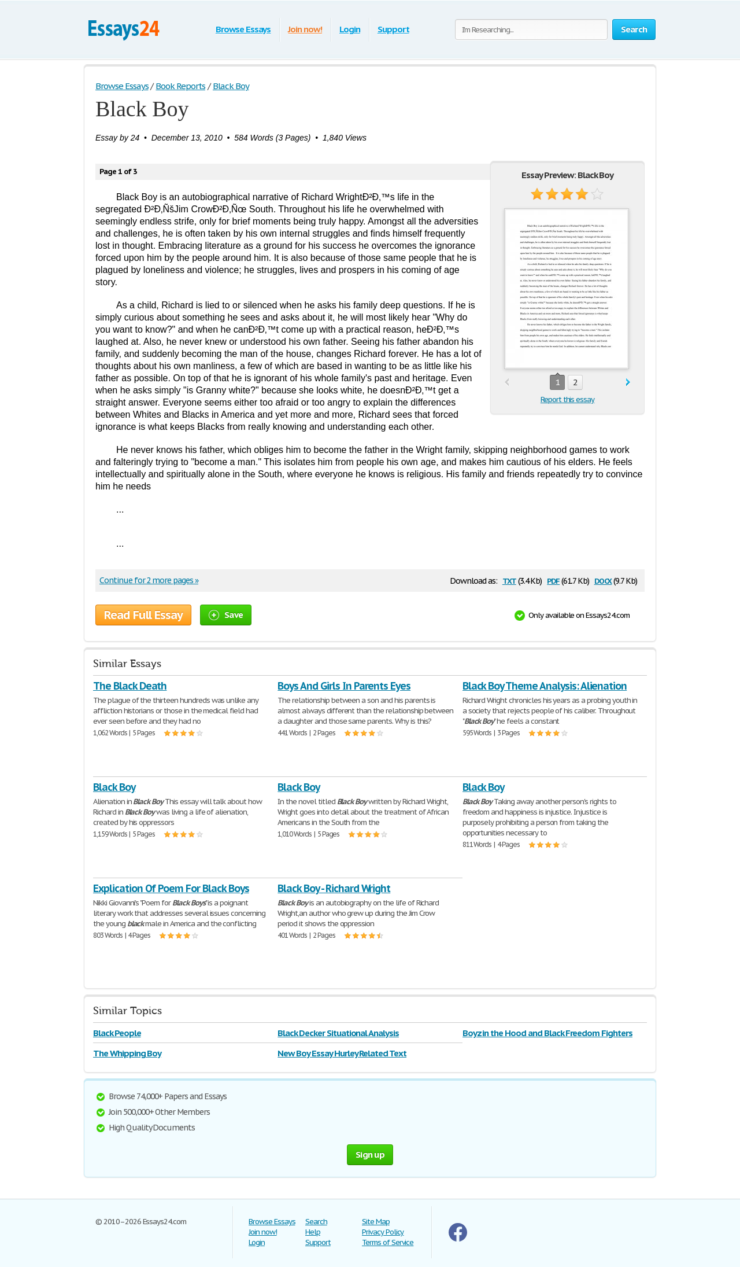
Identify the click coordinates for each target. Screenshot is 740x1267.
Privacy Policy (383, 1232)
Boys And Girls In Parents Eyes (344, 686)
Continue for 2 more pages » (148, 580)
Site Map (376, 1222)
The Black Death (129, 686)
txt (509, 580)
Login (349, 29)
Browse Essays (243, 29)
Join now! (305, 29)
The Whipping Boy (127, 1053)
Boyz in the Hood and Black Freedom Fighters (547, 1032)
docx (603, 580)
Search (316, 1222)
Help (312, 1232)
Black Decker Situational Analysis (338, 1032)
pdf (553, 580)
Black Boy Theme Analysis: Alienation (544, 686)
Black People (117, 1032)
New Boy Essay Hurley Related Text (342, 1053)
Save (226, 614)
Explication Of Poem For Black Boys (171, 888)
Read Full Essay (143, 615)
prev (506, 382)
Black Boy (114, 787)
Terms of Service (387, 1242)
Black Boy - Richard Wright (334, 888)
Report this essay (567, 399)
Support (393, 29)
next (628, 382)
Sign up (370, 1154)
